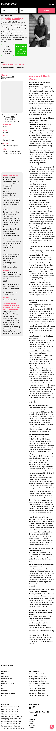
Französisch (32, 725)
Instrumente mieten (7, 683)
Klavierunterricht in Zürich (37, 686)
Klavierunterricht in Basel (37, 691)
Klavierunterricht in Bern (37, 688)
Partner (3, 686)
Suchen (46, 10)
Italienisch (31, 727)
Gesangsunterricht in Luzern (38, 681)
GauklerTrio (14, 300)
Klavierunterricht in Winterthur (39, 695)
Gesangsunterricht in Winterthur (39, 683)
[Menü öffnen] (53, 4)
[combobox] (9, 10)
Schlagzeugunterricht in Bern (11, 721)
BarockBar (6, 300)
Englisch (31, 723)
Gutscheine (5, 676)
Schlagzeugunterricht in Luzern (11, 726)
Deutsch (31, 721)
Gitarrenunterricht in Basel (10, 711)
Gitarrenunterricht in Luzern (10, 714)
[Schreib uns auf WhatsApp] (52, 726)
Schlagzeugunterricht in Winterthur (13, 728)
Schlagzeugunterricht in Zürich (11, 719)
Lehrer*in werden (6, 679)
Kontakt (4, 695)
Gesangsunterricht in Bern (37, 676)
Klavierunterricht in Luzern (37, 693)
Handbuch (4, 691)
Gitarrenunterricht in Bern (9, 709)
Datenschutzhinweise (8, 693)
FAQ (2, 674)
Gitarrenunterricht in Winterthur (11, 716)
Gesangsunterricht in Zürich (38, 674)
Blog (2, 688)
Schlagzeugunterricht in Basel (11, 723)
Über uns (4, 681)
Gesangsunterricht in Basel (38, 679)
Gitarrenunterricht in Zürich (10, 707)
